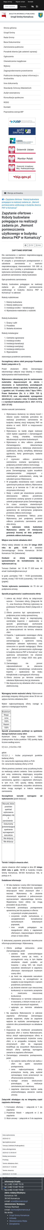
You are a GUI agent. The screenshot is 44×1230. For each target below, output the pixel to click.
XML (38, 245)
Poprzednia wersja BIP (13, 112)
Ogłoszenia (8, 56)
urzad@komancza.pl (19, 1201)
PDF (31, 245)
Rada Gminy (9, 37)
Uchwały (12, 1218)
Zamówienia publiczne (13, 47)
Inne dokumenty (11, 83)
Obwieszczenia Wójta (18, 1221)
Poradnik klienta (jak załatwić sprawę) (20, 51)
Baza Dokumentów (12, 42)
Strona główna (10, 28)
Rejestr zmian (20, 2)
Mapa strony (8, 2)
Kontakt (30, 2)
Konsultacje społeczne (14, 97)
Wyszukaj (23, 7)
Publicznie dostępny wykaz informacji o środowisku (21, 77)
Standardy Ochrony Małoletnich (17, 88)
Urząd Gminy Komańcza (19, 1215)
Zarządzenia (14, 1224)
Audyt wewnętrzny (12, 93)
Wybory (7, 66)
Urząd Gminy (9, 32)
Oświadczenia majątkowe (15, 61)
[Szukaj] (10, 7)
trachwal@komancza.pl (20, 1210)
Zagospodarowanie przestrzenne (18, 70)
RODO (6, 102)
